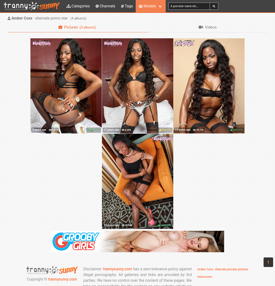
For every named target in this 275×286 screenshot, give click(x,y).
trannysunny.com (62, 279)
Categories (78, 6)
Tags (127, 6)
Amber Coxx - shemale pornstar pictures (223, 269)
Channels (105, 6)
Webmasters (205, 276)
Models (147, 6)
